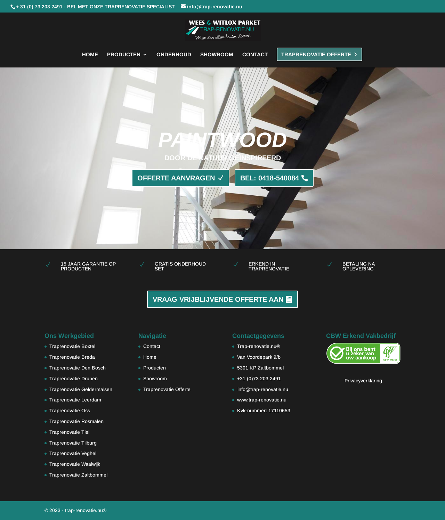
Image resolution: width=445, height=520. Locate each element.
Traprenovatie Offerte (167, 389)
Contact (255, 54)
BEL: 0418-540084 (269, 178)
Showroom (216, 54)
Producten (123, 54)
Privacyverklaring (363, 380)
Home (90, 54)
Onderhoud (173, 54)
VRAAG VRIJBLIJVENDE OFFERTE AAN (218, 299)
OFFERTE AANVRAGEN (176, 178)
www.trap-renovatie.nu (261, 400)
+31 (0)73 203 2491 (259, 378)
